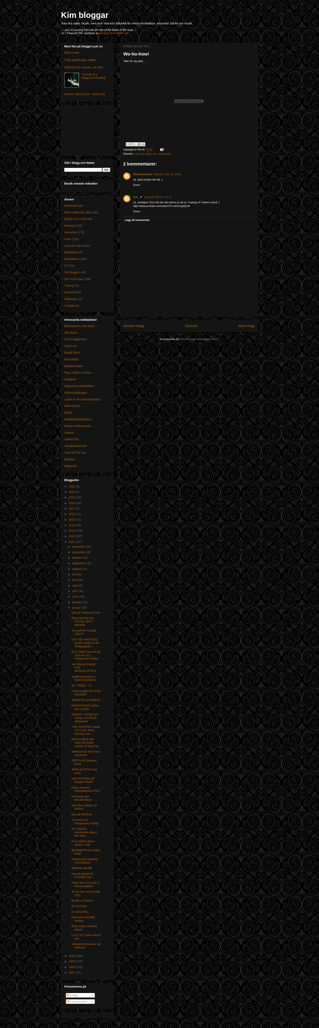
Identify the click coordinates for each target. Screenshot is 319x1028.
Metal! (68, 412)
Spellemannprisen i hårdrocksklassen (84, 678)
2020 (72, 491)
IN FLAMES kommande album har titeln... (84, 832)
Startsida (191, 326)
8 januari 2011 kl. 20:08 (167, 174)
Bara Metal (71, 359)
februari (77, 602)
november (78, 552)
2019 (72, 497)
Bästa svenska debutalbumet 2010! (85, 789)
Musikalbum (72, 259)
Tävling (68, 285)
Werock (69, 292)
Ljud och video (143, 153)
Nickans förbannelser (77, 426)
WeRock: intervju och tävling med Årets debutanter (84, 718)
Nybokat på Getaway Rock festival (84, 860)
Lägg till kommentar (137, 220)
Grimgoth (70, 379)
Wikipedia (70, 299)
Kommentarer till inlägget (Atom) (199, 339)
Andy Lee (70, 346)
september (79, 563)
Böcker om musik (75, 219)
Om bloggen (72, 272)
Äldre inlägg (246, 326)
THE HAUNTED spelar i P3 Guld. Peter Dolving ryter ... (85, 730)
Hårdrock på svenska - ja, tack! (83, 67)
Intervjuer (70, 225)
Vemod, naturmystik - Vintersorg (84, 94)
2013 (72, 530)
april (75, 591)
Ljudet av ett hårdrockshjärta (82, 399)
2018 (72, 503)
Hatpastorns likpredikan (79, 386)
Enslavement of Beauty (114, 33)
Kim (135, 197)
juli (74, 574)
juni (74, 579)
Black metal (71, 52)
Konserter (70, 232)
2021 (72, 486)
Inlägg (72, 995)
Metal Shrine (72, 406)
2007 (72, 972)
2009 (72, 961)
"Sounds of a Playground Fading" (93, 76)
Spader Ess (71, 439)
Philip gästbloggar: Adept (80, 60)
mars (75, 596)
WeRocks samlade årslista (83, 919)
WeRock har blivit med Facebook (85, 753)
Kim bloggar (84, 15)
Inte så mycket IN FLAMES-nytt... (82, 875)
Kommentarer (77, 1001)
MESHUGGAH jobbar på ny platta (85, 707)
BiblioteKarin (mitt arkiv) (79, 326)
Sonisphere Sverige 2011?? (83, 632)
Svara (136, 184)
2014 (72, 525)
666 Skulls (71, 332)
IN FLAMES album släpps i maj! (83, 843)
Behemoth (70, 205)
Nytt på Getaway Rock (85, 612)
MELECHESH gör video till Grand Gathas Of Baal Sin (85, 743)
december (78, 546)
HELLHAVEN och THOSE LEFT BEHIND (82, 621)
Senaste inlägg (133, 326)
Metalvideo (71, 252)
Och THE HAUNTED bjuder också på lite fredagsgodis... (85, 643)
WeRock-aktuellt (81, 868)
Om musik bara (162, 153)
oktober (77, 557)
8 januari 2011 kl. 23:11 (158, 197)
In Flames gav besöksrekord (81, 798)
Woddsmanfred (142, 174)
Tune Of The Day (75, 452)
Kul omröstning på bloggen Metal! (82, 780)
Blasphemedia (73, 366)
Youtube (69, 305)
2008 (72, 967)
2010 (72, 955)
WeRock (69, 459)
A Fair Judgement (75, 339)
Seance (69, 432)
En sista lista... (80, 911)
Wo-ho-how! (79, 906)
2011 (72, 541)
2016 (72, 514)
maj (74, 585)
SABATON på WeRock (85, 700)
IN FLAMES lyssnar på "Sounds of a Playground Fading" (85, 655)
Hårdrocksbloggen (75, 392)
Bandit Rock (72, 352)
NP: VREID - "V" (81, 685)
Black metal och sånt (77, 212)
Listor (67, 239)
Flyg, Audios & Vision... (78, 372)
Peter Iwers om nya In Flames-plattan (85, 884)
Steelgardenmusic (75, 446)
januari (76, 607)
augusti (77, 569)
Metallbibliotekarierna (77, 419)
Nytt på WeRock (81, 814)
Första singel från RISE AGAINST (86, 692)
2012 (72, 536)
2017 (72, 508)
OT (66, 265)
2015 (72, 519)
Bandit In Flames (82, 900)
